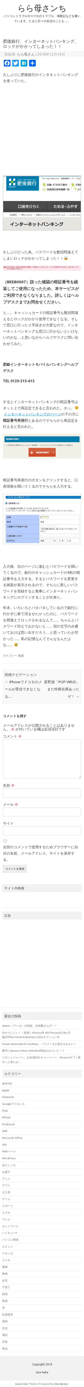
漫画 (5, 1321)
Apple (5, 1090)
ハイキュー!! (9, 1232)
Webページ (9, 1151)
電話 (5, 1334)
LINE (4, 1130)
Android (7, 1083)
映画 (5, 1300)
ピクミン (7, 1246)
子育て (6, 1287)
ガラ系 (6, 1192)
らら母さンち (42, 8)
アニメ (6, 1178)
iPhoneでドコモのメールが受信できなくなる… (23, 689)
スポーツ (7, 1205)
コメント (12, 736)
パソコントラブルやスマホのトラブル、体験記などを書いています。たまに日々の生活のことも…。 (42, 18)
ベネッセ (7, 1253)
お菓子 (6, 1171)
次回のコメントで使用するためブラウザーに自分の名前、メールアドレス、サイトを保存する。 (40, 853)
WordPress (9, 1158)
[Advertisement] (42, 130)
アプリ (6, 1185)
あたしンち (9, 1164)
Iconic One (21, 1383)
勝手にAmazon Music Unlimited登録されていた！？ (33, 1050)
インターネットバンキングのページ (32, 414)
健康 (5, 1266)
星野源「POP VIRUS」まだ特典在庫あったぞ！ (61, 689)
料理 (5, 1294)
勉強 (5, 1273)
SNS (4, 1144)
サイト (8, 823)
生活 (21, 655)
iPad (5, 1110)
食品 (5, 1348)
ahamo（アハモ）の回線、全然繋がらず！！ (29, 1025)
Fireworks (8, 1097)
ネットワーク (10, 1226)
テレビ (6, 1219)
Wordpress (61, 1383)
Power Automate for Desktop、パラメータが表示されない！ (39, 1043)
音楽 (5, 1341)
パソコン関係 (10, 1239)
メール (10, 804)
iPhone (6, 1117)
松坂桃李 (7, 1314)
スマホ (6, 1212)
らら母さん (26, 54)
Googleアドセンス (13, 1103)
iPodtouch (8, 1124)
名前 (9, 785)
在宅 (5, 1280)
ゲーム (6, 1198)
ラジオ (6, 1260)
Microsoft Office (12, 1137)
